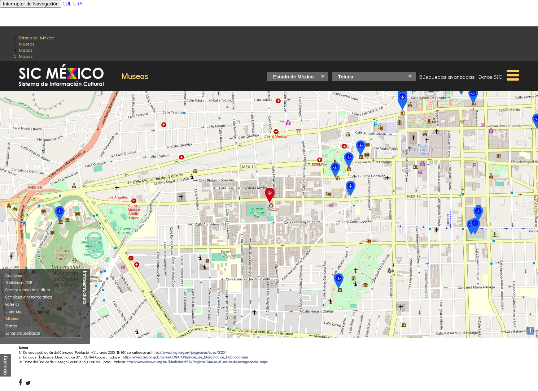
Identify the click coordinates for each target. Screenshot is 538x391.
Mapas (25, 50)
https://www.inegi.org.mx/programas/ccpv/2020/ (189, 352)
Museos (26, 43)
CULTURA (72, 3)
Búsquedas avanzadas (447, 76)
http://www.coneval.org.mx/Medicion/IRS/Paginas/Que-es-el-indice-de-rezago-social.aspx (197, 362)
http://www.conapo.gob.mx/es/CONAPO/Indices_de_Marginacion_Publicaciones (185, 357)
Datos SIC (490, 76)
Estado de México (36, 37)
